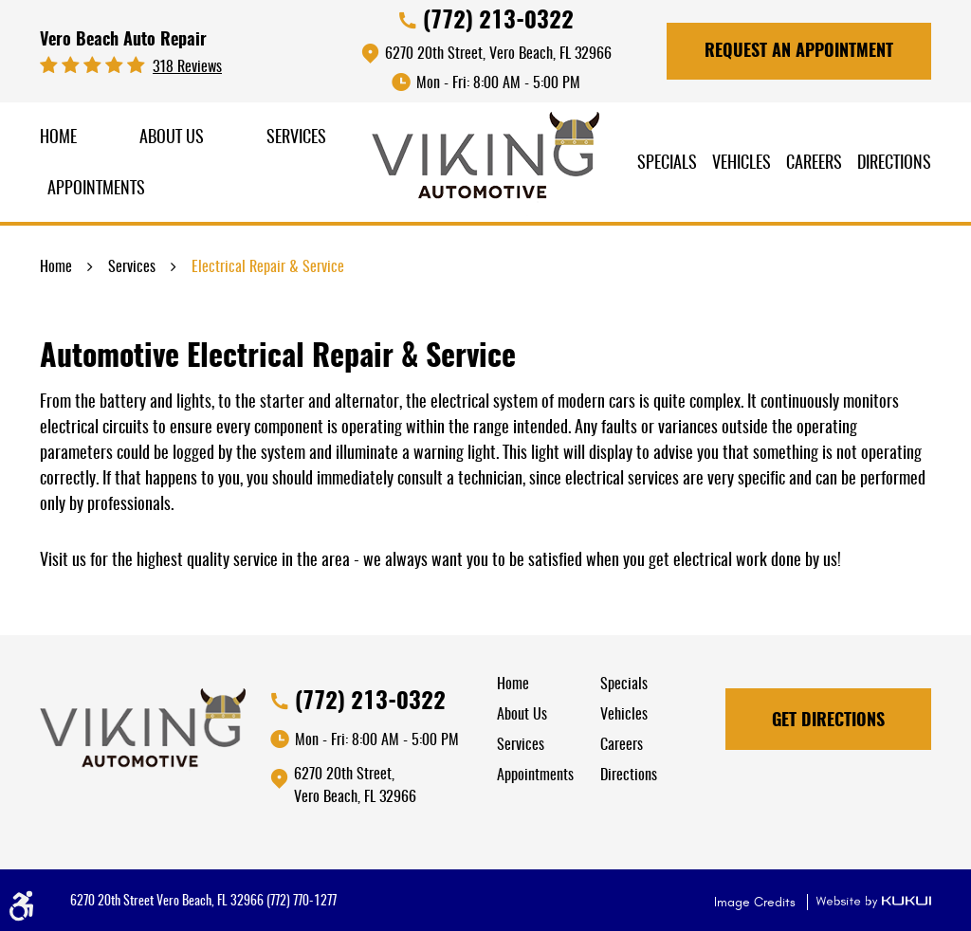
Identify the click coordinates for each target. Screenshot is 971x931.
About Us (171, 138)
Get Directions (828, 721)
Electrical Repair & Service (268, 267)
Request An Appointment (799, 52)
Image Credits (756, 902)
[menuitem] (58, 139)
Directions (894, 164)
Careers (814, 164)
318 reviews (187, 67)
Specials (667, 164)
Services (296, 138)
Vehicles (741, 164)
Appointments (96, 189)
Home (58, 138)
